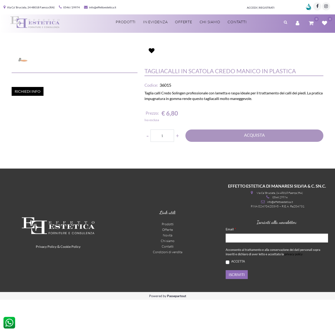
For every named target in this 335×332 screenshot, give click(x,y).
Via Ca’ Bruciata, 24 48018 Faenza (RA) (31, 7)
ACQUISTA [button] (254, 161)
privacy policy (294, 286)
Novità (167, 267)
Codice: (151, 112)
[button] (286, 21)
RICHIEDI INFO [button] (27, 178)
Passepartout (176, 328)
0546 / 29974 (71, 7)
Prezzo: (152, 140)
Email (231, 261)
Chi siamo (210, 22)
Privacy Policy (46, 279)
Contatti (237, 22)
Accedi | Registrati (261, 7)
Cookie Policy (70, 279)
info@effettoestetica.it (102, 7)
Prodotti (126, 22)
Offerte (183, 22)
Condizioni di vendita (167, 284)
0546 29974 (280, 229)
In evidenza (155, 22)
